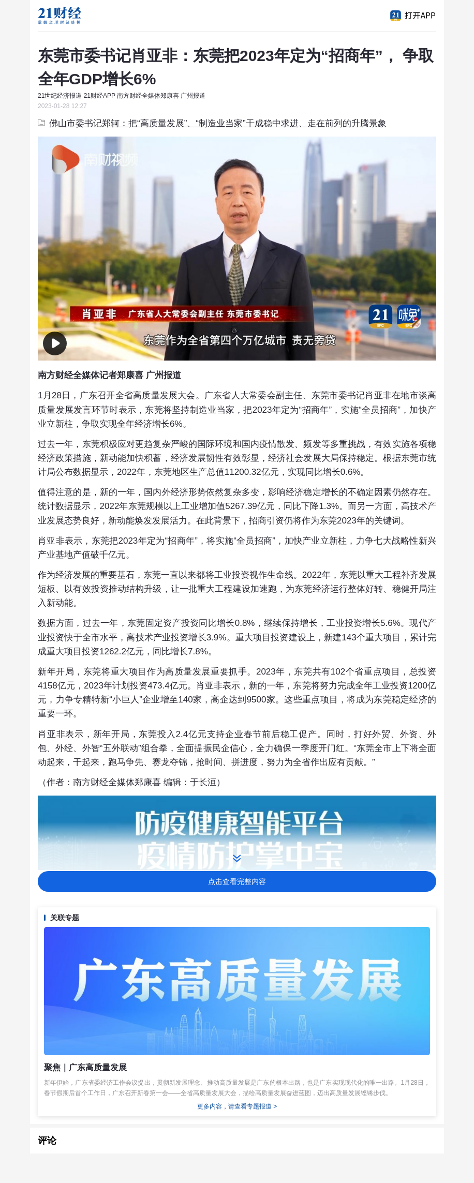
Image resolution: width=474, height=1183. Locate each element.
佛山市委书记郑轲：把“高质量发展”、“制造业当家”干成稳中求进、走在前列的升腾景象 (212, 123)
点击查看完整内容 (237, 881)
